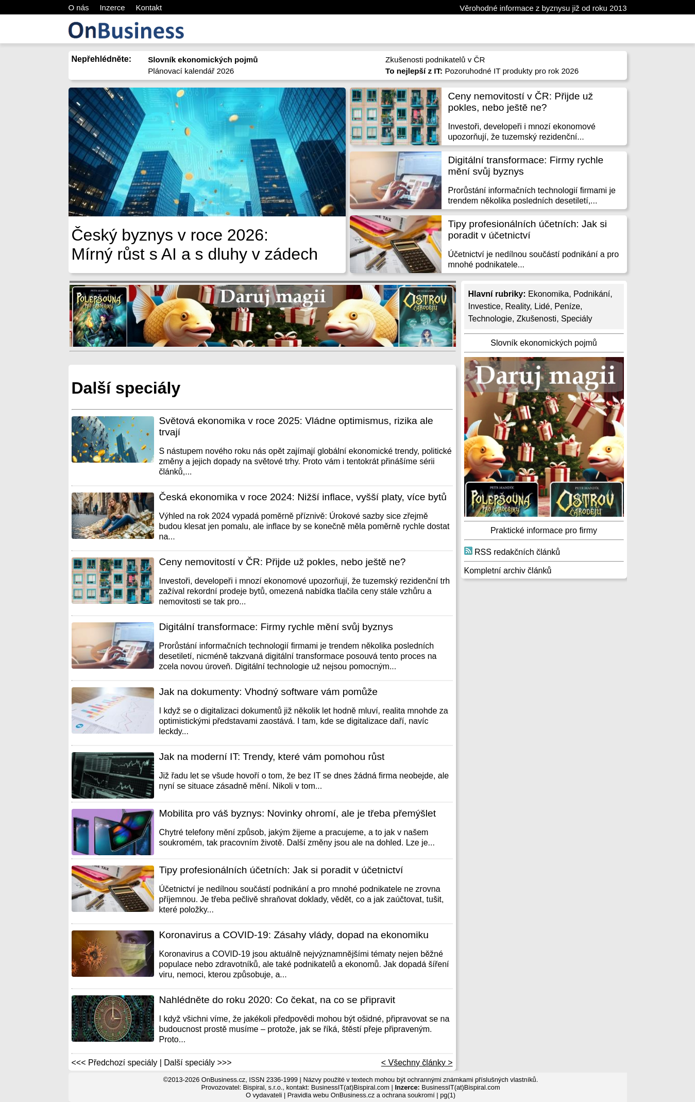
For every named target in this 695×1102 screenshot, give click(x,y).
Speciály (576, 318)
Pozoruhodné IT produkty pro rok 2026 (482, 70)
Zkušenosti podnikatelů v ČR (435, 59)
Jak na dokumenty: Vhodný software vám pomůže (268, 691)
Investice (484, 306)
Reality (517, 306)
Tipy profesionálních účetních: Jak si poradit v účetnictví (527, 229)
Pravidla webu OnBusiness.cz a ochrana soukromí (361, 1095)
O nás (79, 7)
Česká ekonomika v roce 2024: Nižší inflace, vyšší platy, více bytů (303, 496)
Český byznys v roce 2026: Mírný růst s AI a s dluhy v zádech (195, 244)
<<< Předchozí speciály (115, 1062)
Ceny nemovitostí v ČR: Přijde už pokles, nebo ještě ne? (521, 102)
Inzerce (112, 7)
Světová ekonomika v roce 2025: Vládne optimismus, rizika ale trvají (296, 426)
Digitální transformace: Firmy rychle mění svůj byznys (526, 166)
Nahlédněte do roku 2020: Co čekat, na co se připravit (277, 999)
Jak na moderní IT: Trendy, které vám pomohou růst (272, 756)
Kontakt (148, 7)
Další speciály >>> (197, 1062)
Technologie (490, 318)
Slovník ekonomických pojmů (543, 342)
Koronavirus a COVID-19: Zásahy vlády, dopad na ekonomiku (294, 934)
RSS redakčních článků (512, 552)
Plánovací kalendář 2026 (191, 70)
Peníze (567, 306)
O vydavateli (264, 1095)
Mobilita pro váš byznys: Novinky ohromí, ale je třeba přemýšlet (297, 813)
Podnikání (591, 294)
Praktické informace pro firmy (543, 530)
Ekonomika (548, 294)
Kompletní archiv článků (508, 570)
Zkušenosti (536, 318)
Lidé (542, 306)
